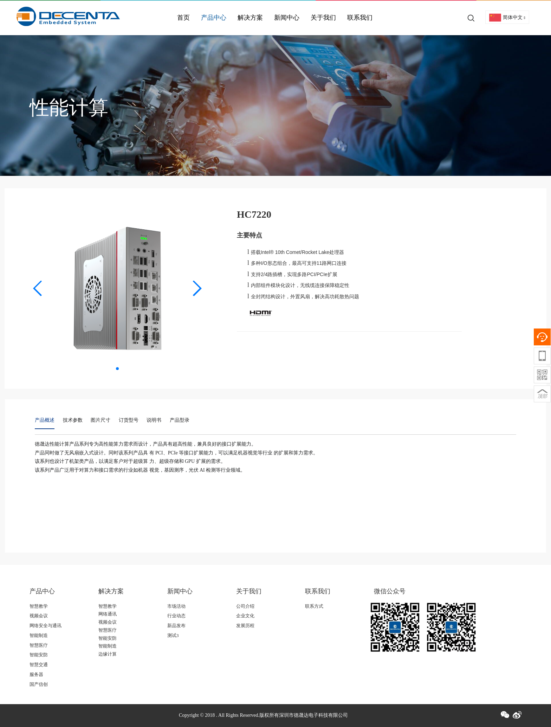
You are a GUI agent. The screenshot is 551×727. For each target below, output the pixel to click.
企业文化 (245, 615)
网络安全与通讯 (45, 625)
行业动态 (176, 615)
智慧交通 (39, 664)
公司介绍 (245, 606)
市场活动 (176, 606)
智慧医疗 (39, 645)
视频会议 (39, 615)
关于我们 (323, 17)
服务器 (36, 674)
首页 (183, 17)
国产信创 (39, 684)
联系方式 (314, 606)
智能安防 (39, 654)
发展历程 (245, 625)
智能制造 (39, 635)
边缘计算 (107, 654)
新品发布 (176, 625)
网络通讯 (107, 614)
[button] (38, 288)
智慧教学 (39, 606)
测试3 (173, 635)
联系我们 (359, 17)
